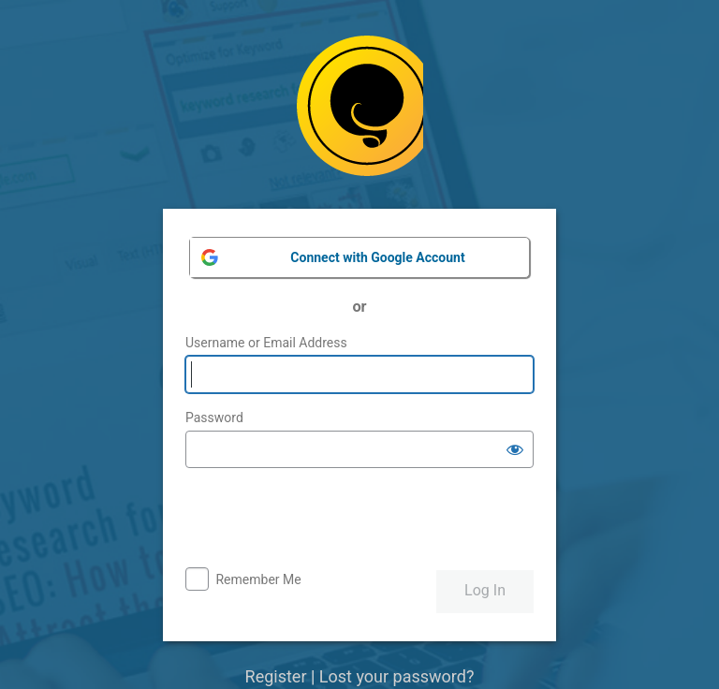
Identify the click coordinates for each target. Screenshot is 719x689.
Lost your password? (397, 676)
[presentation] (327, 519)
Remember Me (258, 579)
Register (276, 676)
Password (214, 417)
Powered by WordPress (360, 113)
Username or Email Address (266, 342)
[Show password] (515, 449)
